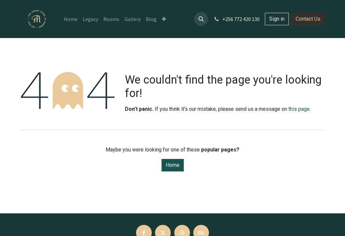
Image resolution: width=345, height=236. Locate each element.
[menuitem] (70, 19)
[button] (201, 19)
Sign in (277, 19)
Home (173, 165)
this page (299, 109)
